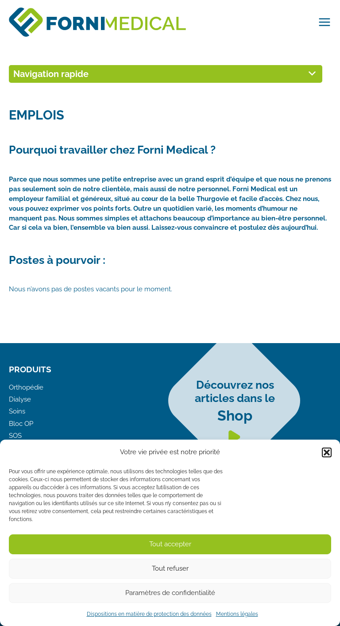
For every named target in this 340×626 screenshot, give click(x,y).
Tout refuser (170, 568)
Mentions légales (237, 614)
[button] (326, 452)
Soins (17, 411)
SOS (15, 435)
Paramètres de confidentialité (170, 593)
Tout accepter (170, 544)
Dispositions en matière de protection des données (149, 614)
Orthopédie (26, 387)
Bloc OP (21, 423)
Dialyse (20, 399)
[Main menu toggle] (322, 22)
